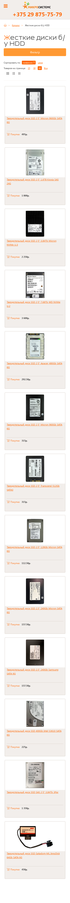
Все (46, 68)
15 (29, 68)
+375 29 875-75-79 (37, 14)
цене (40, 62)
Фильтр (35, 52)
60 (40, 68)
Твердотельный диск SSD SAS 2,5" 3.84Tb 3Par (32, 792)
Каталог (16, 25)
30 (34, 68)
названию (29, 62)
